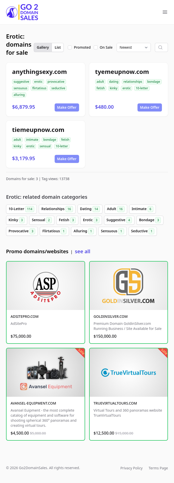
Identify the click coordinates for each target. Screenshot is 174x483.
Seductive (143, 231)
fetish (101, 88)
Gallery (43, 47)
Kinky (17, 220)
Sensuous (112, 231)
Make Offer (67, 107)
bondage (153, 81)
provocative (56, 81)
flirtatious (39, 88)
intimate (32, 139)
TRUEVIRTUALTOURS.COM (115, 403)
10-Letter (21, 209)
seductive (58, 88)
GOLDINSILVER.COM (111, 316)
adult (100, 81)
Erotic (91, 220)
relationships (132, 81)
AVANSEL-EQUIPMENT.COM (33, 403)
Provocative (22, 231)
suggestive (21, 81)
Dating (90, 209)
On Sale (106, 47)
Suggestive (119, 220)
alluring (19, 95)
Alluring (84, 231)
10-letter (142, 88)
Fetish (67, 220)
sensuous (20, 88)
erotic (38, 81)
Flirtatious (54, 231)
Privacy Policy (131, 468)
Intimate (142, 209)
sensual (45, 146)
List (58, 47)
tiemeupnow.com (38, 129)
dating (113, 81)
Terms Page (158, 468)
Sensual (42, 220)
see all (82, 251)
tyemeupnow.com (122, 71)
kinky (114, 88)
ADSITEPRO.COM (25, 316)
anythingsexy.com (39, 71)
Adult (116, 209)
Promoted (82, 47)
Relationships (57, 209)
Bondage (150, 220)
